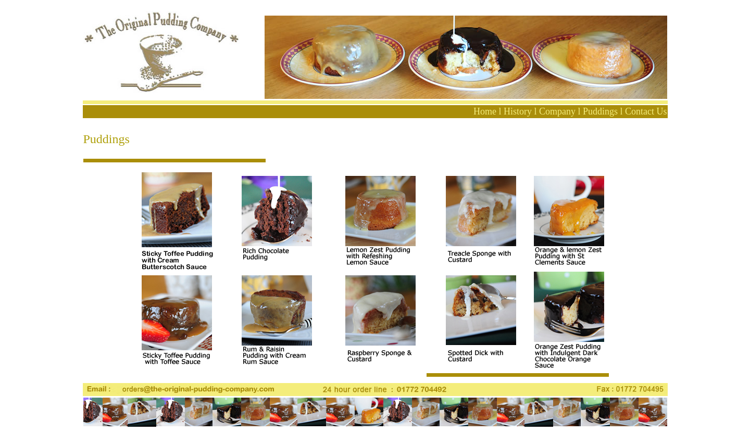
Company (557, 111)
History (518, 111)
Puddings (600, 111)
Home (484, 111)
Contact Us (646, 111)
